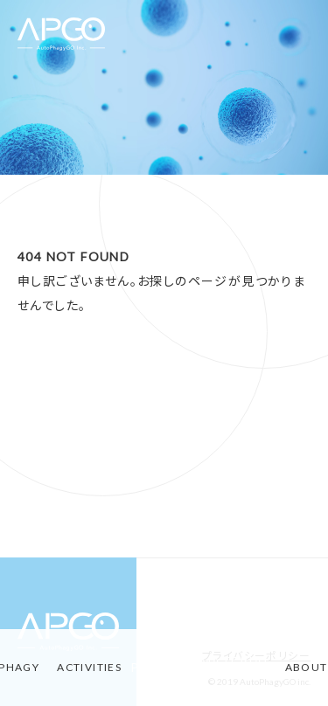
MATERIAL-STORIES (238, 667)
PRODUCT (165, 667)
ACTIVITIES (89, 667)
